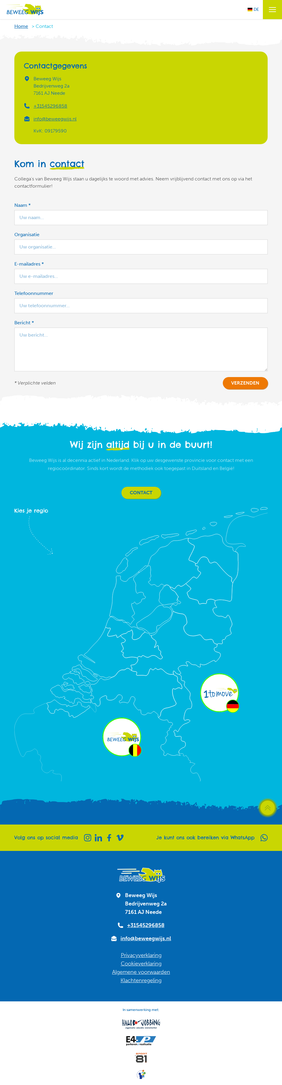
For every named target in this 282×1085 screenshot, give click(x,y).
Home (21, 26)
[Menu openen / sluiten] (272, 9)
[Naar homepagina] (24, 10)
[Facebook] (109, 837)
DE (253, 9)
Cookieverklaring (141, 963)
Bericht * (24, 323)
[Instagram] (87, 837)
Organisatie (26, 234)
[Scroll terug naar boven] (267, 807)
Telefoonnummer (33, 293)
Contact (141, 492)
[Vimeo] (120, 837)
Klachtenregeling (141, 980)
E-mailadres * (29, 264)
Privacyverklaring (141, 955)
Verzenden (245, 383)
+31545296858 (50, 106)
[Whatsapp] (264, 837)
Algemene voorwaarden (141, 972)
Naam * (22, 205)
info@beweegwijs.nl (55, 119)
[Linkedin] (98, 837)
